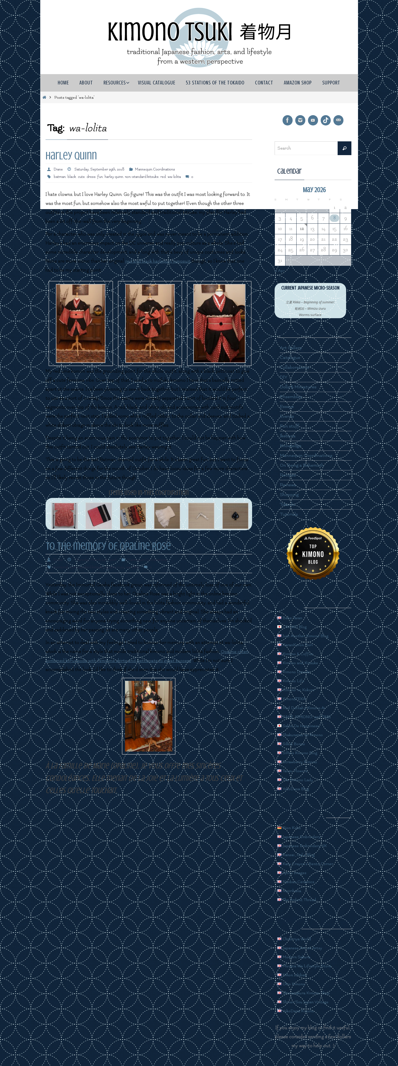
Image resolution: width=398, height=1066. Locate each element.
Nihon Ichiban (294, 975)
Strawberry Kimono (300, 761)
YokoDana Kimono (298, 1011)
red (168, 176)
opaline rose (118, 567)
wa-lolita (179, 176)
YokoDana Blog (295, 788)
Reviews (288, 485)
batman (60, 176)
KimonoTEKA (294, 698)
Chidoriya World (296, 939)
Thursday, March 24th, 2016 (97, 559)
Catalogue (290, 357)
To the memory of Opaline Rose (108, 546)
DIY (284, 377)
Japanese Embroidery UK (305, 845)
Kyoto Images (294, 872)
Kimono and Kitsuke (300, 662)
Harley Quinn (71, 156)
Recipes (288, 475)
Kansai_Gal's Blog (298, 854)
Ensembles (291, 396)
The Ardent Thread (299, 899)
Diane (58, 169)
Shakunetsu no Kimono (303, 734)
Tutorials (289, 514)
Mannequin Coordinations (160, 169)
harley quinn (116, 176)
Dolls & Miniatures (299, 387)
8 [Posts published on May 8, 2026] (334, 218)
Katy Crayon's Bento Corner (309, 863)
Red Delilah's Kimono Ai (304, 707)
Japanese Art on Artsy (302, 948)
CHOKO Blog (293, 626)
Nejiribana (290, 890)
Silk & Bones (292, 743)
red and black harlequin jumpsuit (158, 261)
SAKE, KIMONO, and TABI (307, 716)
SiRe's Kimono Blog (300, 752)
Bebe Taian (291, 617)
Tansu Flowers (294, 770)
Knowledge (291, 445)
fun (102, 176)
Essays (287, 406)
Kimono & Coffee (297, 653)
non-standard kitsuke (145, 176)
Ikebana (288, 436)
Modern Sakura (296, 957)
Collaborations (295, 367)
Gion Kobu (290, 827)
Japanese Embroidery (301, 836)
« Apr (280, 270)
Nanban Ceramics (298, 881)
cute (82, 176)
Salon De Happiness (300, 725)
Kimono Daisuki (296, 671)
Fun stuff (289, 426)
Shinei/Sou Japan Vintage (306, 1002)
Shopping (289, 494)
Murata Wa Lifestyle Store (307, 966)
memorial (61, 567)
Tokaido (288, 504)
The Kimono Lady (298, 779)
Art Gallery (291, 347)
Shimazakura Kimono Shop (307, 993)
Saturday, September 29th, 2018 (102, 169)
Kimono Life (292, 680)
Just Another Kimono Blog (306, 635)
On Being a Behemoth (302, 465)
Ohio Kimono (293, 984)
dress (92, 176)
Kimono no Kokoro (299, 689)
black (72, 176)
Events (287, 416)
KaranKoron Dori (297, 644)
